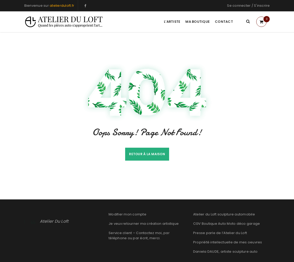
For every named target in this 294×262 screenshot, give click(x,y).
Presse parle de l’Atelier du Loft (220, 232)
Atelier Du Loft (54, 221)
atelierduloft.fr (62, 5)
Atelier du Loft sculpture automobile (224, 214)
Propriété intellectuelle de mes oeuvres (227, 242)
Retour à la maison (147, 154)
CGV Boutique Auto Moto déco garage (226, 223)
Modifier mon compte (127, 214)
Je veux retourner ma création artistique (144, 223)
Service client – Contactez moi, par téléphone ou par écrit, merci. (139, 235)
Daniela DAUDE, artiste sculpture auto (225, 251)
